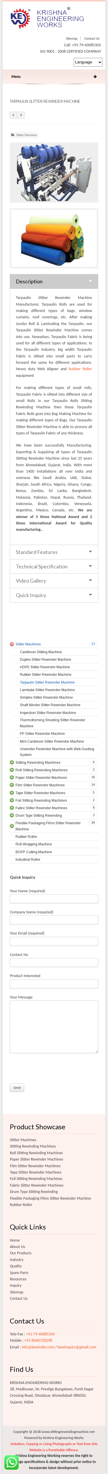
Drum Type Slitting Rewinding (34, 1191)
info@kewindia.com (38, 1347)
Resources (18, 1279)
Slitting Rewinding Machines (33, 1146)
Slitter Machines (26, 135)
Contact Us (92, 38)
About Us (17, 1246)
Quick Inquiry (31, 595)
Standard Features (37, 552)
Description (29, 281)
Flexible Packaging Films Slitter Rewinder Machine (50, 1198)
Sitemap (71, 38)
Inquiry (15, 1285)
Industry (16, 1259)
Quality (16, 1266)
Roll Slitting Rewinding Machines (36, 1152)
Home (15, 1240)
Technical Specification (42, 566)
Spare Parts (19, 1272)
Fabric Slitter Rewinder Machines (36, 1185)
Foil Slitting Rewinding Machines (36, 1178)
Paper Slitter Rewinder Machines (36, 1159)
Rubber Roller (80, 368)
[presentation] (53, 1070)
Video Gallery (31, 580)
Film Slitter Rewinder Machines (35, 1165)
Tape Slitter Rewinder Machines (35, 1172)
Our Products (20, 1253)
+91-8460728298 (38, 1340)
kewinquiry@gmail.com (77, 1347)
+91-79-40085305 (40, 1334)
